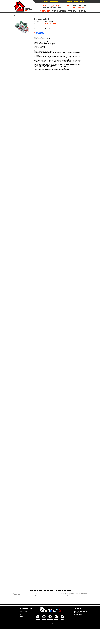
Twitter (62, 619)
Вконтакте (56, 619)
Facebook (38, 619)
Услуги (55, 11)
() (49, 1)
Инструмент (45, 11)
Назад (15, 15)
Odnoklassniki (50, 619)
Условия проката (23, 611)
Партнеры (72, 11)
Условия (62, 11)
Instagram (44, 619)
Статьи (21, 616)
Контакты (82, 11)
